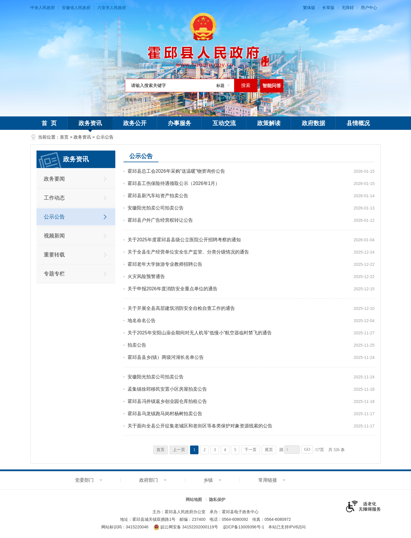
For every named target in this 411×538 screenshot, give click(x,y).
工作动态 (54, 198)
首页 (64, 136)
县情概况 (358, 123)
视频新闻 (54, 236)
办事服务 (179, 123)
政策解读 (269, 123)
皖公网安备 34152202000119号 (186, 527)
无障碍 (348, 7)
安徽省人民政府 (76, 7)
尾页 (269, 450)
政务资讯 (90, 125)
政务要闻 (54, 179)
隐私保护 (217, 499)
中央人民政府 (42, 7)
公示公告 (105, 136)
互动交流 (224, 123)
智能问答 (271, 85)
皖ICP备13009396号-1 (243, 527)
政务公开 (135, 123)
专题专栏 (54, 274)
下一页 (250, 450)
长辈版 (328, 7)
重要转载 (54, 255)
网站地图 (194, 499)
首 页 (48, 123)
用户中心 (369, 7)
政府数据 (313, 123)
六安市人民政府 (111, 7)
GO (307, 449)
